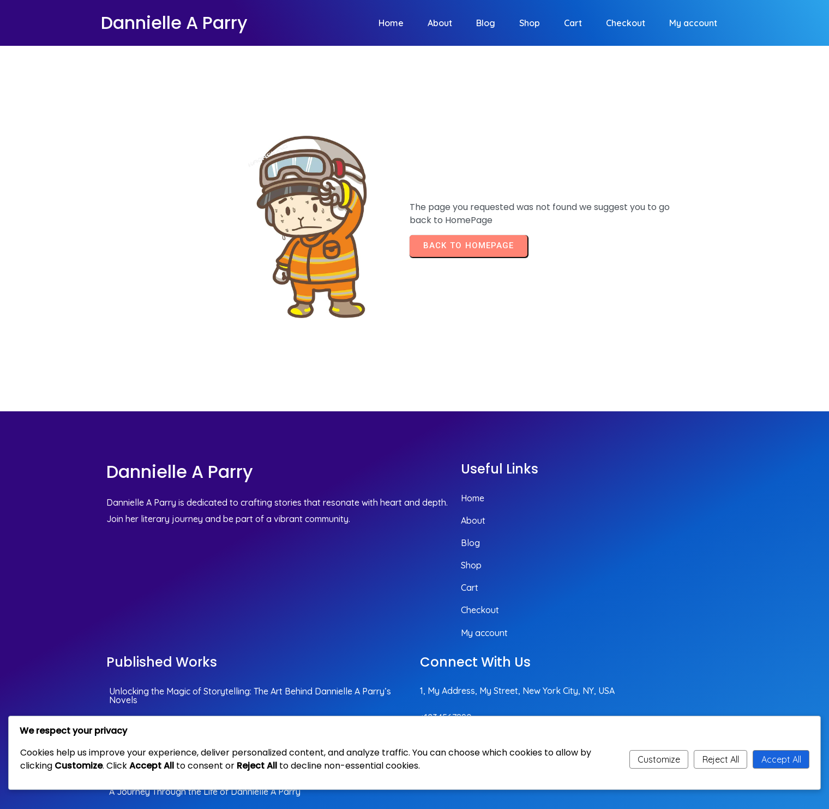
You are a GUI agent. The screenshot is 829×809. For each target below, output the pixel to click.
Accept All (781, 759)
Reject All (720, 759)
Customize (659, 759)
